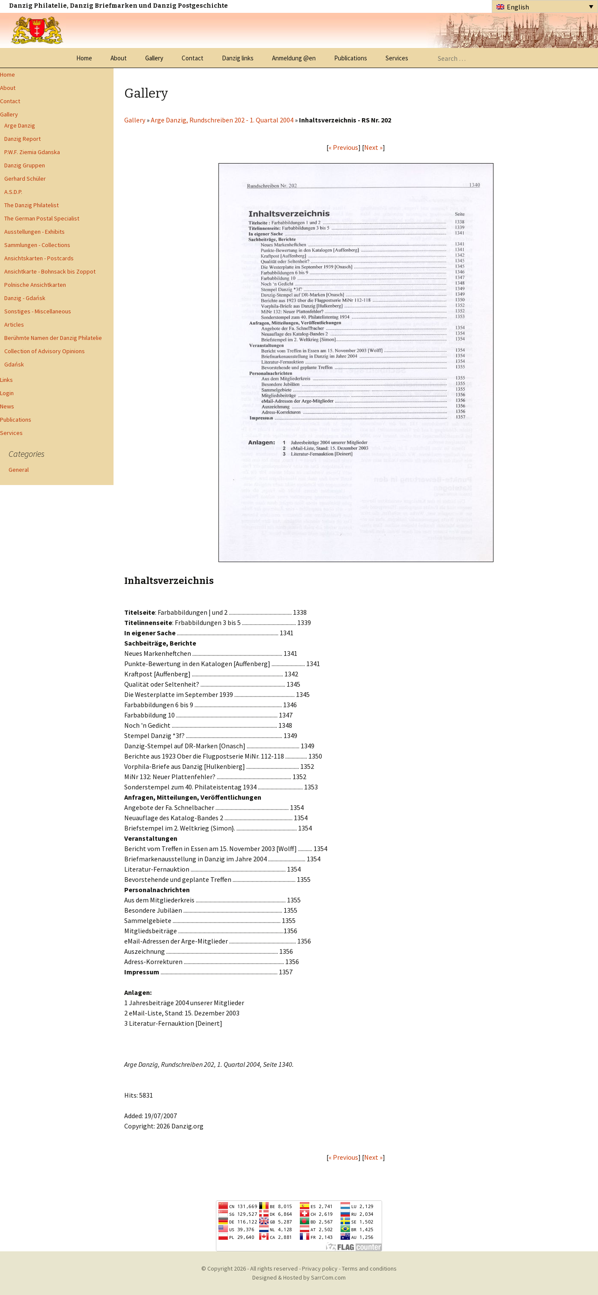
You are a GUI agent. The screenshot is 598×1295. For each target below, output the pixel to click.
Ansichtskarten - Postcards (39, 258)
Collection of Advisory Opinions (44, 351)
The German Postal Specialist (41, 218)
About (119, 58)
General (19, 469)
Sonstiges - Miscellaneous (37, 311)
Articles (14, 324)
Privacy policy (320, 1268)
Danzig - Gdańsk (24, 298)
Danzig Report (22, 139)
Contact (192, 58)
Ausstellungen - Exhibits (34, 231)
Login (7, 393)
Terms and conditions (369, 1268)
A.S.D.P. (13, 192)
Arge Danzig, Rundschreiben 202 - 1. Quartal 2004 (222, 120)
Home (84, 58)
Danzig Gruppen (24, 165)
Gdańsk (14, 364)
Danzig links (238, 58)
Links (6, 380)
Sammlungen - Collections (37, 245)
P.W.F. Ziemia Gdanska (32, 152)
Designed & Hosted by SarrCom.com (299, 1277)
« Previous (343, 147)
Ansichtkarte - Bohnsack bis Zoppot (50, 271)
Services (397, 58)
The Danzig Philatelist (31, 205)
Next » (373, 147)
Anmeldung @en (294, 58)
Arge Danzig (19, 125)
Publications (350, 58)
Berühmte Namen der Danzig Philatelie (53, 338)
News (7, 406)
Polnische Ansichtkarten (35, 285)
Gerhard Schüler (25, 178)
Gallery (154, 58)
